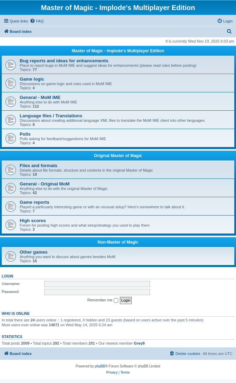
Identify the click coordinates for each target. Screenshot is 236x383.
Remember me (102, 300)
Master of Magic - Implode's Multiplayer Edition (118, 50)
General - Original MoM (44, 183)
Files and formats (38, 165)
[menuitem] (37, 21)
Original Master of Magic (118, 155)
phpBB (100, 366)
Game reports (34, 202)
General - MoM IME (40, 97)
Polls (25, 134)
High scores (33, 220)
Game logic (32, 79)
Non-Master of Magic (117, 242)
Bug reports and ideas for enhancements (64, 60)
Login (7, 276)
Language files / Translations (51, 115)
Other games (34, 252)
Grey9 (139, 343)
